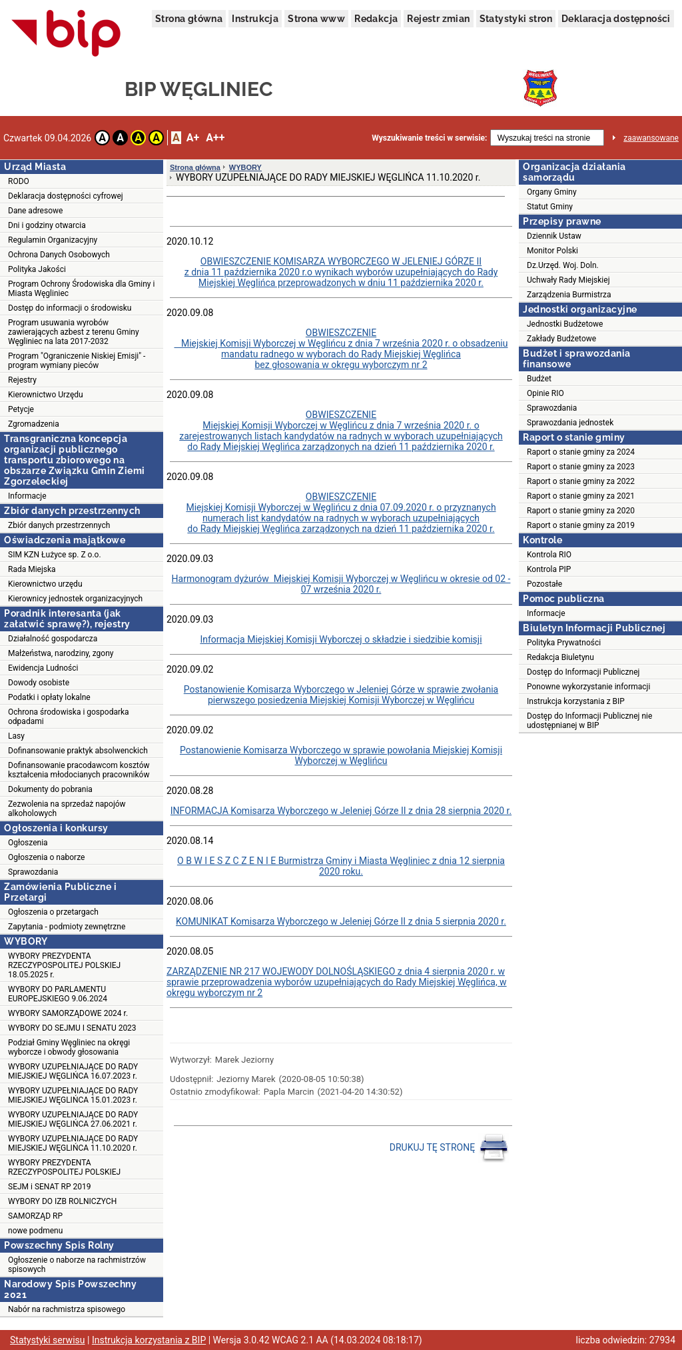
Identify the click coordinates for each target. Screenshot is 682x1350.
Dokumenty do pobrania (50, 789)
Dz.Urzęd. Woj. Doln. (563, 265)
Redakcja (376, 18)
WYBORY (245, 167)
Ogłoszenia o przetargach (53, 912)
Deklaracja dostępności (616, 18)
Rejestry (22, 380)
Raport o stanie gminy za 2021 (581, 496)
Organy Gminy (552, 192)
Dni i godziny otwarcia (47, 225)
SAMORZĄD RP (35, 1216)
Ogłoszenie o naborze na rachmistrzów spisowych (77, 1264)
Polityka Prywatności (564, 642)
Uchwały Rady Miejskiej (568, 280)
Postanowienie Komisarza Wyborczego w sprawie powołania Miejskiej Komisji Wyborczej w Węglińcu (341, 755)
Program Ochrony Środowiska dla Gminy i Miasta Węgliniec (81, 288)
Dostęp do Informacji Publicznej (583, 672)
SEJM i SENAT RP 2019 (49, 1186)
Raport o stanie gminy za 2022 (581, 481)
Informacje (27, 496)
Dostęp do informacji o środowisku (69, 308)
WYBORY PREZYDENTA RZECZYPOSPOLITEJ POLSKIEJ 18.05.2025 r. (64, 965)
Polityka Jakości (37, 269)
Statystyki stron (516, 18)
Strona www (316, 18)
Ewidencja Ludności (43, 668)
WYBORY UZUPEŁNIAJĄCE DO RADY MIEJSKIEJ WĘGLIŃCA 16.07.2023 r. (73, 1071)
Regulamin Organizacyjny (52, 240)
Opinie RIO (545, 393)
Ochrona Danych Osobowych (59, 254)
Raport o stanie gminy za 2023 (581, 466)
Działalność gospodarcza (52, 638)
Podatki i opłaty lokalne (49, 697)
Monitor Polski (552, 250)
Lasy (16, 736)
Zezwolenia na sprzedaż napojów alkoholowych (67, 808)
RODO (18, 181)
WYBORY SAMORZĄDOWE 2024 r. (68, 1013)
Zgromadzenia (33, 424)
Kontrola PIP (549, 569)
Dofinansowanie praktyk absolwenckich (78, 750)
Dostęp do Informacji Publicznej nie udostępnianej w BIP (589, 720)
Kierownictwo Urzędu (45, 394)
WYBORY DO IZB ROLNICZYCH (62, 1201)
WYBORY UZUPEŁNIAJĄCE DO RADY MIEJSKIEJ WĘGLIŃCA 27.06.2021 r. (73, 1119)
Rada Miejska (32, 569)
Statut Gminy (550, 206)
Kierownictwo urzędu (45, 584)
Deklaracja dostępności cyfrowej (65, 196)
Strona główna (188, 18)
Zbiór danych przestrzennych (59, 525)
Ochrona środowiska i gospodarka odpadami (68, 716)
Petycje (21, 409)
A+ (192, 137)
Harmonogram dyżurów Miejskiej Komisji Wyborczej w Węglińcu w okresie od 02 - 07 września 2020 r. (341, 584)
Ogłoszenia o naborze (46, 857)
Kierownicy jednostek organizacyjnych (75, 598)
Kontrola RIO (549, 554)
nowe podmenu (35, 1230)
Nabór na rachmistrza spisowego (66, 1309)
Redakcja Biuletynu (560, 657)
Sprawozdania (33, 872)
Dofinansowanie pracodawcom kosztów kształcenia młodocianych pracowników (79, 770)
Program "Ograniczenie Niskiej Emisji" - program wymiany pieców (76, 360)
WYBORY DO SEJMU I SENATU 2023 (72, 1028)
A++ (215, 137)
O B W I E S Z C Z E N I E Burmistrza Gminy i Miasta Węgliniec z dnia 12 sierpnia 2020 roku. (341, 866)
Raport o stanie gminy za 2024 (581, 452)
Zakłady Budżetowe (561, 338)
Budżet (539, 378)
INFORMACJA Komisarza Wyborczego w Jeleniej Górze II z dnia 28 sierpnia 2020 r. (341, 810)
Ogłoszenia (28, 842)
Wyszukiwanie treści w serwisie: (429, 138)
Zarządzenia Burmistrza (569, 294)
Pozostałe (544, 584)
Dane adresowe (35, 210)
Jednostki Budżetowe (565, 324)
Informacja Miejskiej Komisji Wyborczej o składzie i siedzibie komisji (341, 639)
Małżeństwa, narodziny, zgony (60, 653)
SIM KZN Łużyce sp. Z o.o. (54, 554)
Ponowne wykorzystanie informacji (588, 686)
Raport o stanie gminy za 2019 (581, 525)
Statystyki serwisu (47, 1340)
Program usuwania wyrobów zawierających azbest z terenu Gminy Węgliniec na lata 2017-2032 (73, 332)
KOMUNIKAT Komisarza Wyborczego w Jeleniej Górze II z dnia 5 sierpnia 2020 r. (341, 921)
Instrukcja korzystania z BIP (576, 701)
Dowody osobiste (38, 682)
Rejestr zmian (438, 18)
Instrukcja (255, 18)
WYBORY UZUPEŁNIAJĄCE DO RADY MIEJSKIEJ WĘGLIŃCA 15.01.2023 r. (73, 1095)
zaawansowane (651, 138)
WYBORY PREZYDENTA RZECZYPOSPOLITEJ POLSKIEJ (64, 1167)
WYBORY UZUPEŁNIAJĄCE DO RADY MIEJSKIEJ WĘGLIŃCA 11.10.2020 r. (73, 1143)
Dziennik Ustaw (554, 236)
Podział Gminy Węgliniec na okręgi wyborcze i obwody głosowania (69, 1047)
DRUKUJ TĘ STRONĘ (449, 1148)
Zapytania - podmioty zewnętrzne (66, 926)
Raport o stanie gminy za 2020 (581, 510)
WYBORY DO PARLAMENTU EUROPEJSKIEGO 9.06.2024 (57, 994)
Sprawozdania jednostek (570, 422)
